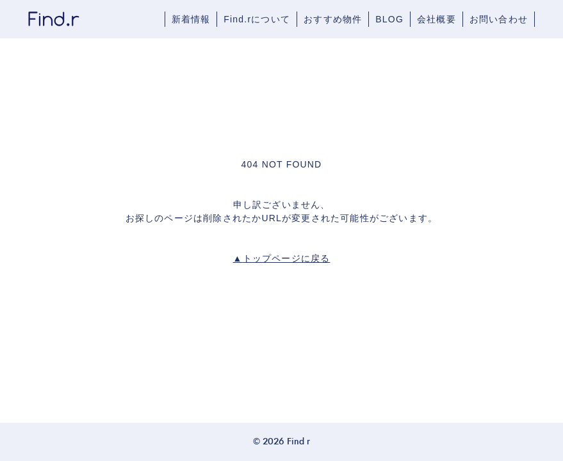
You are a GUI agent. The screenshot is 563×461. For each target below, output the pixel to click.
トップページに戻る (281, 258)
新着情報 (191, 19)
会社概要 (436, 19)
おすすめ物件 (333, 19)
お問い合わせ (498, 19)
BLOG (389, 19)
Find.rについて (257, 19)
